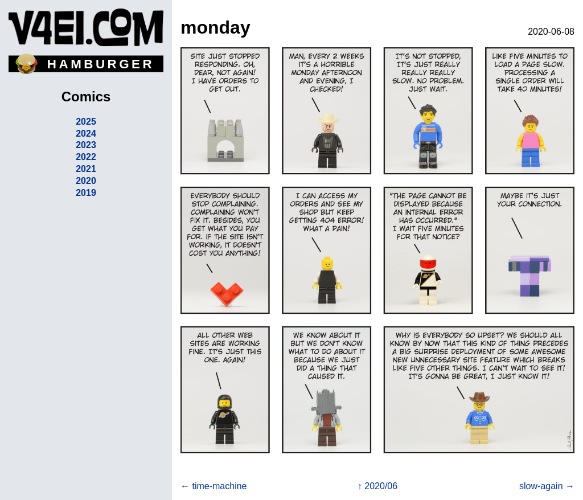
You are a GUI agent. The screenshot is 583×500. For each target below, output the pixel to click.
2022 (86, 157)
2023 (86, 145)
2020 (86, 181)
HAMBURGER (100, 64)
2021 (86, 169)
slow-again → (546, 486)
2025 (86, 121)
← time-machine (213, 486)
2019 (86, 193)
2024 (86, 133)
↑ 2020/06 (377, 486)
